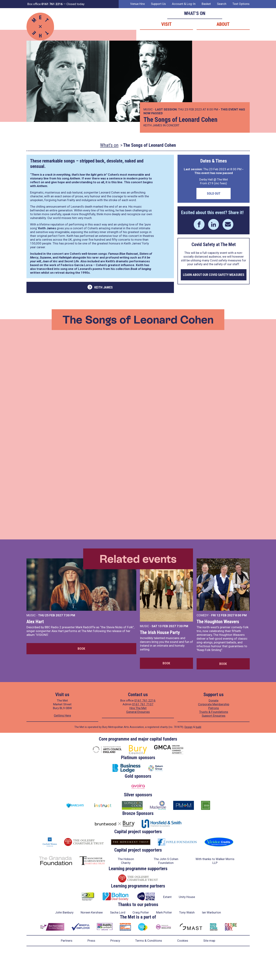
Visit (166, 24)
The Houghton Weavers (218, 621)
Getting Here (62, 715)
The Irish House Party (160, 632)
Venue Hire (137, 3)
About (223, 24)
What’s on (194, 13)
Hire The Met (138, 708)
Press (91, 940)
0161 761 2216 (145, 700)
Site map (209, 940)
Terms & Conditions (148, 940)
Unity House (187, 897)
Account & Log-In (184, 3)
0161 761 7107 (142, 704)
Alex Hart (35, 621)
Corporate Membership (213, 704)
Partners (66, 940)
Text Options (241, 3)
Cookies (182, 940)
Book (81, 648)
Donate (213, 700)
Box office (45, 4)
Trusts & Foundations (213, 712)
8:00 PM (241, 615)
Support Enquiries (213, 715)
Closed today (75, 4)
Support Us (158, 3)
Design (188, 727)
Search (221, 3)
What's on (109, 145)
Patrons (213, 708)
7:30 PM (69, 615)
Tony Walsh (187, 912)
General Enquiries (138, 712)
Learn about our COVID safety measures (213, 275)
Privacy (115, 940)
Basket (206, 3)
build (198, 727)
